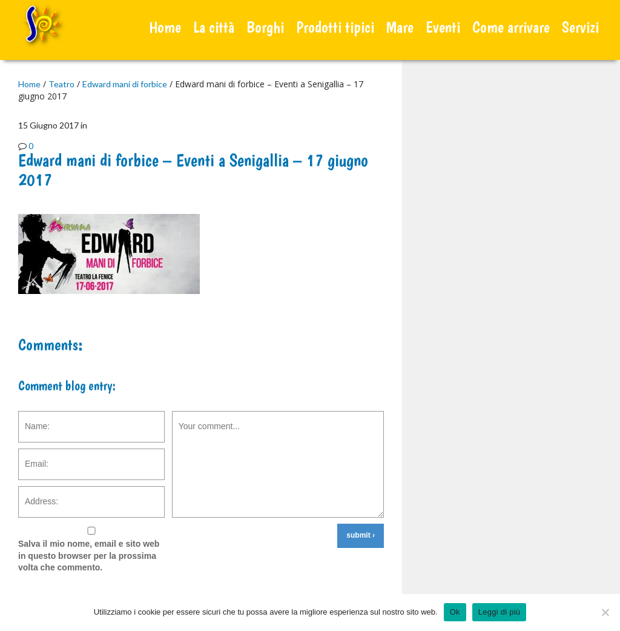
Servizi (580, 27)
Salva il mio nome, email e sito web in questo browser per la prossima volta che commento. (88, 555)
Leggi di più (499, 611)
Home (165, 27)
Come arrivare (511, 27)
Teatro (61, 84)
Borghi (265, 27)
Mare (400, 27)
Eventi (443, 27)
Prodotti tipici (335, 27)
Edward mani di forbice (124, 84)
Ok (455, 611)
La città (213, 27)
